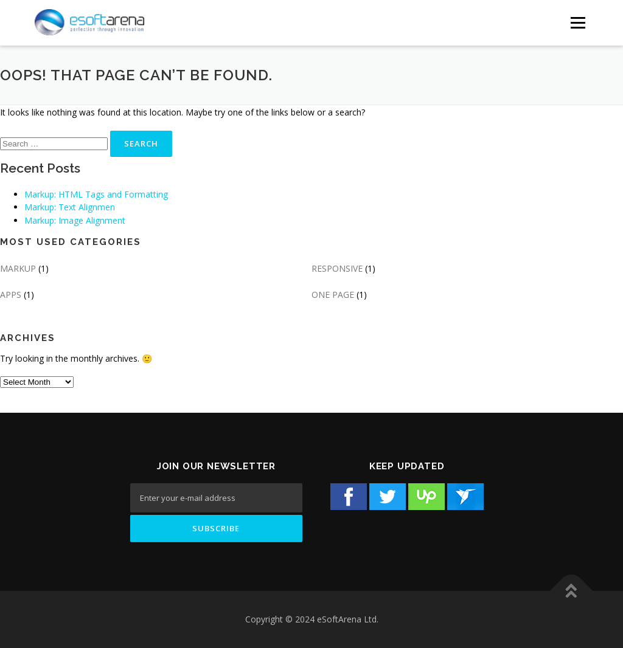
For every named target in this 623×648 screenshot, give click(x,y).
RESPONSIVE (337, 268)
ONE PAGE (333, 294)
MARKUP (18, 268)
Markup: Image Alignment (74, 220)
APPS (10, 294)
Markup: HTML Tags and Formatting (96, 194)
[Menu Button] (577, 23)
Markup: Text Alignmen (69, 207)
